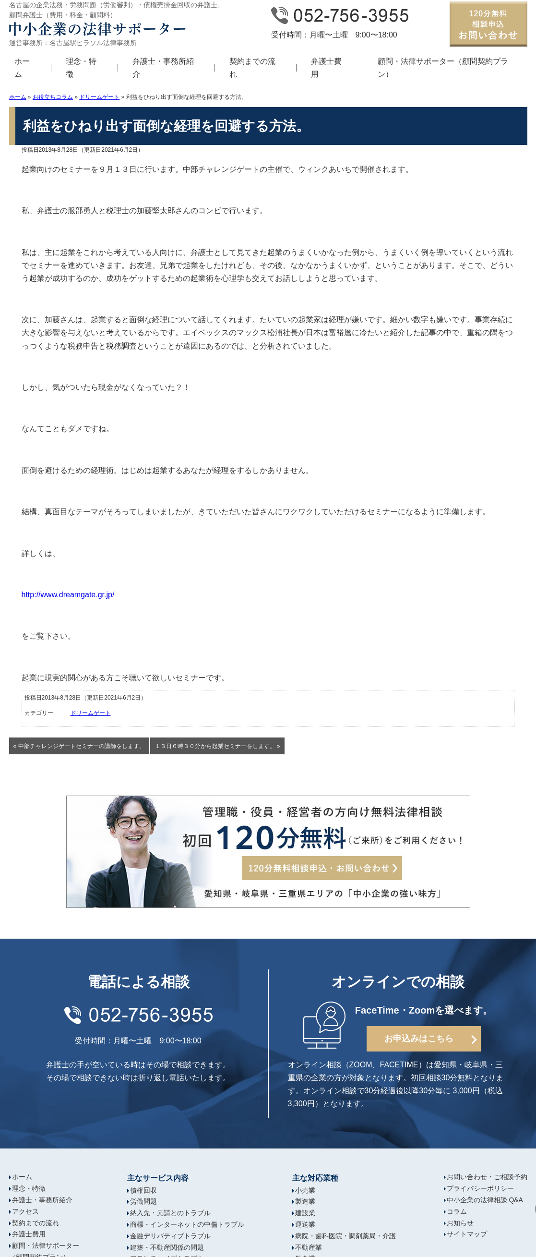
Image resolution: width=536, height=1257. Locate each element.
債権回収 (143, 1190)
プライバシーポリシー (480, 1188)
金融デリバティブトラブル (170, 1236)
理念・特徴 (81, 67)
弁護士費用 (326, 67)
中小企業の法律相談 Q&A (485, 1200)
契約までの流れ (252, 67)
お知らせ (460, 1223)
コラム (457, 1211)
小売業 (305, 1190)
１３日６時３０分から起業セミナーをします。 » (217, 746)
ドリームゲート (99, 97)
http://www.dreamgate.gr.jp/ (68, 595)
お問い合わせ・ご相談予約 (487, 1177)
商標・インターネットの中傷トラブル (187, 1224)
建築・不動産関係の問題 (167, 1247)
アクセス (25, 1211)
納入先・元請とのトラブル (170, 1213)
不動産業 (308, 1247)
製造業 (305, 1201)
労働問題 (143, 1201)
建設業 (305, 1213)
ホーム (17, 97)
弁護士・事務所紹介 (163, 67)
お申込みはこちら (418, 1038)
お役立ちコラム (53, 97)
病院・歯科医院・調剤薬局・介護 (345, 1236)
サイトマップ (467, 1234)
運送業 (305, 1224)
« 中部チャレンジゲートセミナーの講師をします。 (79, 746)
